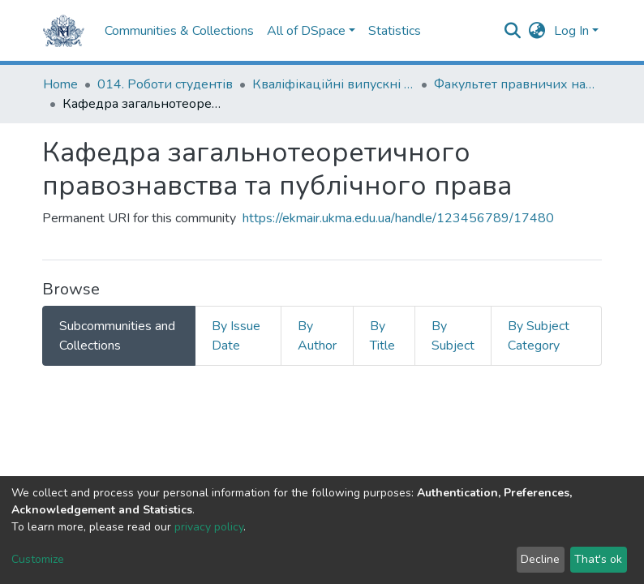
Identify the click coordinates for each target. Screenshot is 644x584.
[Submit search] (513, 30)
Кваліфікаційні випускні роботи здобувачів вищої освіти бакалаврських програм (333, 84)
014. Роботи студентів (165, 84)
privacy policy (208, 527)
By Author (317, 335)
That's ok (598, 559)
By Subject (452, 335)
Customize (37, 559)
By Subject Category (538, 335)
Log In (571, 31)
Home (60, 84)
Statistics (394, 31)
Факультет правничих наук (515, 84)
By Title (382, 335)
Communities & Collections (179, 31)
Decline (540, 559)
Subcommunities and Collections (117, 335)
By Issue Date (236, 335)
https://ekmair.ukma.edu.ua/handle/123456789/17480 (398, 218)
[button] (537, 31)
